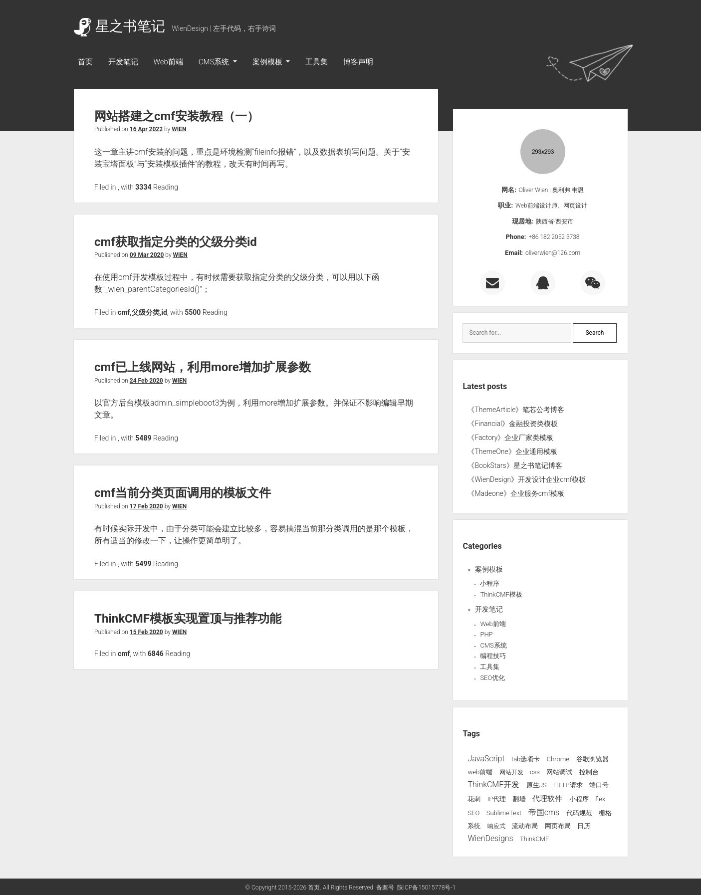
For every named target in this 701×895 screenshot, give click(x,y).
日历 (583, 826)
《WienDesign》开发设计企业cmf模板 (526, 479)
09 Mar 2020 (147, 254)
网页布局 (558, 826)
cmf (124, 654)
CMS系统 (215, 61)
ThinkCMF (534, 839)
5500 (193, 312)
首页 (85, 61)
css (535, 772)
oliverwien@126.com (552, 252)
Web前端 (168, 61)
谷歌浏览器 (592, 759)
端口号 (599, 785)
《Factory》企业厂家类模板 (510, 438)
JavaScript (485, 758)
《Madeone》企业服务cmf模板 (515, 493)
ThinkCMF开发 (493, 784)
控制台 (589, 772)
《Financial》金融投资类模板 (512, 424)
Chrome (558, 759)
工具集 (316, 61)
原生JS (536, 785)
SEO (473, 813)
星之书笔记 (119, 26)
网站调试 (559, 772)
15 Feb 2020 (146, 632)
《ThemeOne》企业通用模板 (512, 451)
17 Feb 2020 (146, 506)
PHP (486, 634)
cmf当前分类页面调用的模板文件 (182, 493)
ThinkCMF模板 (501, 594)
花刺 (473, 799)
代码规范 (579, 813)
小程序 (489, 583)
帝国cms (544, 812)
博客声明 (358, 61)
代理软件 (547, 798)
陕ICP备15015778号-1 (426, 887)
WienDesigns (490, 838)
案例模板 (268, 61)
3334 (143, 187)
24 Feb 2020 (146, 380)
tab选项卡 (525, 759)
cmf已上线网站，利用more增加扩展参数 (202, 367)
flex (600, 799)
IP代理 (496, 799)
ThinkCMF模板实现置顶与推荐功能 (187, 619)
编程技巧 (493, 656)
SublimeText (504, 813)
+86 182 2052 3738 (553, 236)
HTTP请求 (568, 785)
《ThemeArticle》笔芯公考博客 (515, 410)
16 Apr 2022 (146, 129)
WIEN (179, 129)
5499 (143, 564)
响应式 (496, 826)
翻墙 (519, 799)
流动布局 (525, 826)
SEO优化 (492, 677)
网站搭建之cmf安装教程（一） (176, 116)
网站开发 (511, 772)
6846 (156, 654)
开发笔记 (123, 61)
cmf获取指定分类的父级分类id (175, 242)
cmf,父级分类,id (142, 312)
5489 (143, 438)
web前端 (479, 772)
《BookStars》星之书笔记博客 (514, 465)
